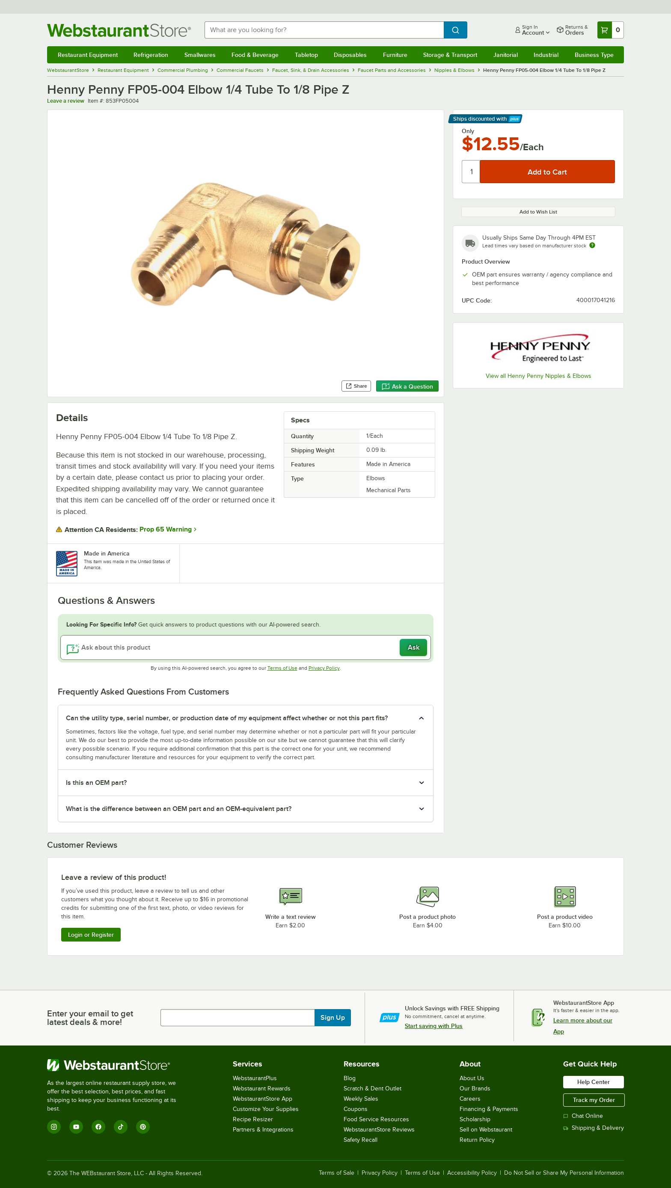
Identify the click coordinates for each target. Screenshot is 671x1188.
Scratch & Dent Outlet (372, 1088)
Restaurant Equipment (88, 54)
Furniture (395, 54)
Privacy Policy (324, 668)
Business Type (594, 54)
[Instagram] (54, 1127)
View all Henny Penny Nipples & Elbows (538, 376)
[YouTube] (76, 1127)
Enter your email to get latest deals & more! (90, 1017)
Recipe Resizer (253, 1119)
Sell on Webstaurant (486, 1129)
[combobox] (324, 30)
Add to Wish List (538, 212)
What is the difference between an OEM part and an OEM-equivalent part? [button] (178, 809)
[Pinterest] (143, 1127)
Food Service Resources (376, 1119)
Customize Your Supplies (266, 1109)
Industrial (546, 54)
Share (356, 386)
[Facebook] (98, 1127)
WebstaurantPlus (255, 1078)
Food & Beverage (255, 54)
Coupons (356, 1109)
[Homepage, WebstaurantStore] (119, 30)
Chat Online (583, 1116)
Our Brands (475, 1088)
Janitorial (505, 54)
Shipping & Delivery (593, 1128)
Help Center (593, 1081)
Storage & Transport (450, 54)
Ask (413, 647)
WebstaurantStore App (262, 1099)
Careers (470, 1099)
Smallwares (200, 54)
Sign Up (333, 1018)
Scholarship (475, 1119)
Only (468, 131)
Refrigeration (151, 54)
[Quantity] (471, 171)
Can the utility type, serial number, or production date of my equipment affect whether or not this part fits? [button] (227, 718)
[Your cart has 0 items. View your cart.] (610, 30)
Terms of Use (282, 668)
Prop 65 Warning (166, 529)
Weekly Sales (361, 1099)
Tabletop (306, 54)
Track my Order (594, 1099)
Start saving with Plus (434, 1025)
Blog (350, 1078)
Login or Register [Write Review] (91, 934)
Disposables (350, 54)
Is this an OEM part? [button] (96, 783)
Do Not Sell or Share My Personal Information (564, 1173)
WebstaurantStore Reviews (379, 1129)
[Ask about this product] (246, 647)
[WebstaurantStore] (117, 1065)
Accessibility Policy (472, 1173)
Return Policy (477, 1140)
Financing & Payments (489, 1109)
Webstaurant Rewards (262, 1088)
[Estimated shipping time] (592, 245)
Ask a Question (407, 386)
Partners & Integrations (263, 1129)
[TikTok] (121, 1127)
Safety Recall (360, 1140)
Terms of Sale (336, 1173)
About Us (472, 1078)
